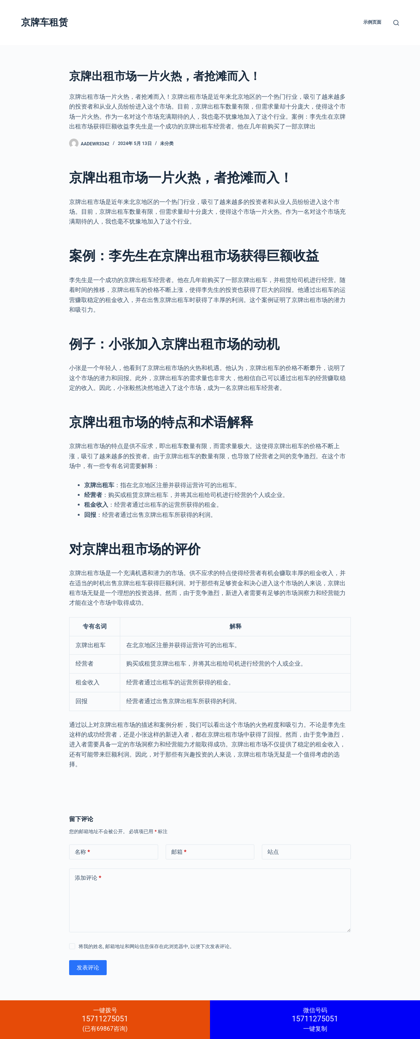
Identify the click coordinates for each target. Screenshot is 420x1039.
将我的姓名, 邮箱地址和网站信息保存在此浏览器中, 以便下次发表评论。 (156, 946)
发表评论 (88, 967)
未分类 (167, 143)
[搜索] (396, 23)
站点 (273, 852)
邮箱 (179, 852)
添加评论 (88, 878)
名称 (82, 852)
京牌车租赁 (44, 22)
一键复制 (315, 1019)
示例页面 (372, 22)
